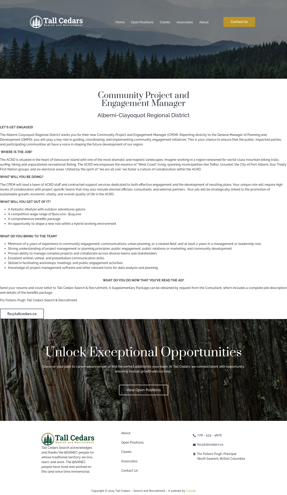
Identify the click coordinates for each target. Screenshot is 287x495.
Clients (165, 22)
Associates (185, 22)
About (204, 22)
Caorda (191, 490)
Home (120, 22)
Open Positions (142, 22)
